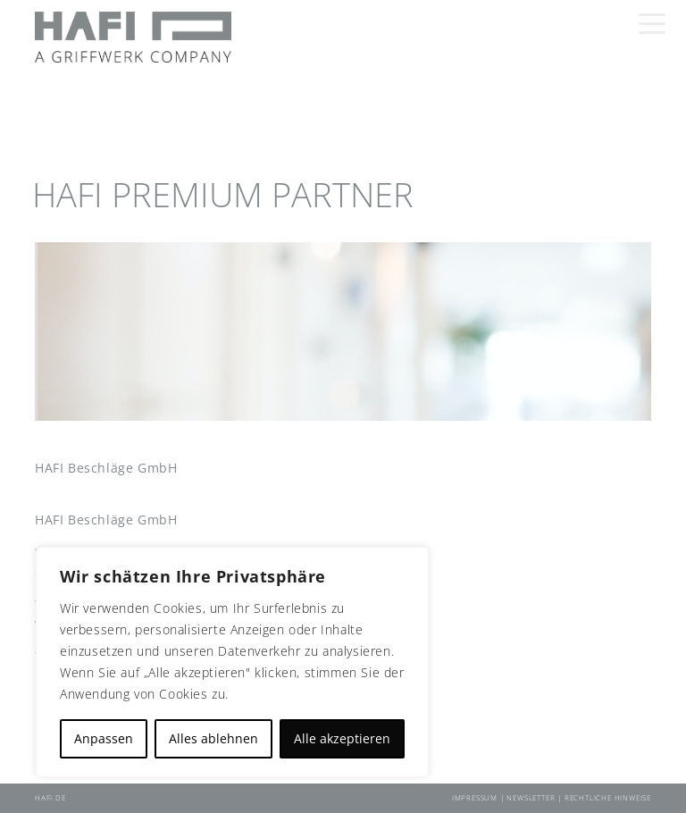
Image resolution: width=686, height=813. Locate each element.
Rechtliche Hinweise (608, 797)
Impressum (476, 797)
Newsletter (531, 797)
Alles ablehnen (213, 738)
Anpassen (103, 738)
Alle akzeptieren (342, 738)
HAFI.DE (50, 797)
